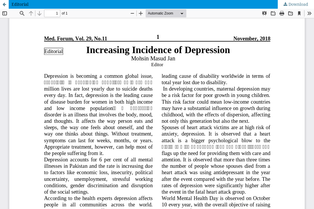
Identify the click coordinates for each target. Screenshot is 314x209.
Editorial (20, 4)
